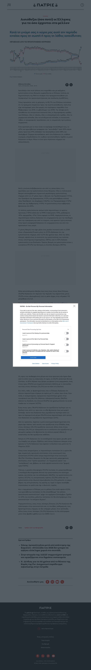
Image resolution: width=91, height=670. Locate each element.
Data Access (45, 363)
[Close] (74, 306)
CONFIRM (33, 357)
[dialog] (45, 335)
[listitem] (45, 329)
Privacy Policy (55, 363)
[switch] (66, 333)
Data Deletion (35, 363)
